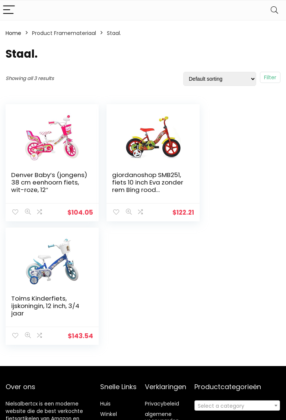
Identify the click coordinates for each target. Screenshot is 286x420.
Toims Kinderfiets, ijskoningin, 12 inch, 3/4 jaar (234, 182)
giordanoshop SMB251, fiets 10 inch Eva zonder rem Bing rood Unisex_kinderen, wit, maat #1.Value (140, 189)
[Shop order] (219, 79)
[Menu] (9, 10)
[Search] (274, 10)
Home (13, 33)
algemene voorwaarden (162, 380)
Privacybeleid (162, 367)
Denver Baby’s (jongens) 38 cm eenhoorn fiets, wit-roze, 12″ (41, 186)
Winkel (108, 377)
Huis (105, 367)
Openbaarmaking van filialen (168, 398)
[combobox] (237, 368)
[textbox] (237, 369)
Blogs (107, 387)
